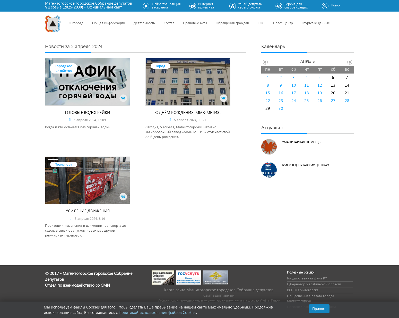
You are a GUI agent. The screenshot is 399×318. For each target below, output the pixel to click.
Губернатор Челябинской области (314, 284)
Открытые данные (316, 23)
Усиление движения (88, 210)
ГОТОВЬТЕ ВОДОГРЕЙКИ (87, 112)
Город (160, 65)
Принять (319, 308)
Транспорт (63, 164)
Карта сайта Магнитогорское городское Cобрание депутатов (218, 289)
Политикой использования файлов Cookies (157, 312)
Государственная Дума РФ (307, 278)
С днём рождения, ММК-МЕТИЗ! (188, 112)
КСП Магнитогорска (302, 290)
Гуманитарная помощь (300, 142)
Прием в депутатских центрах (305, 165)
